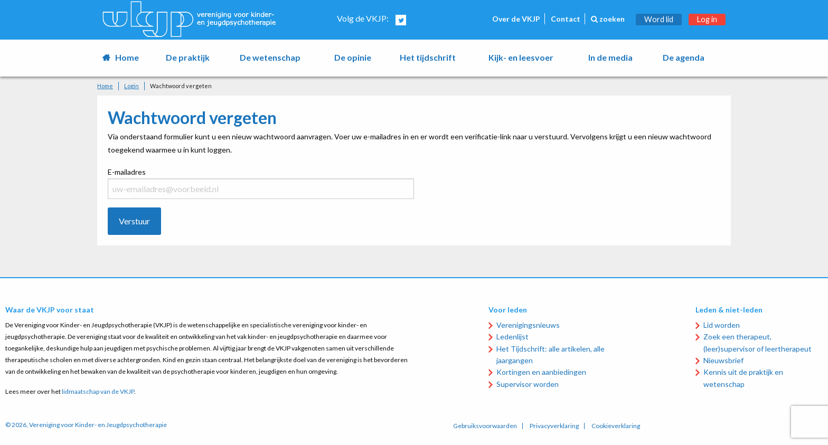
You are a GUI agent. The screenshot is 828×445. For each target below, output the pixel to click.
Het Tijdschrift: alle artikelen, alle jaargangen (550, 354)
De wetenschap (270, 57)
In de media (610, 57)
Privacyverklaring (554, 426)
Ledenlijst (512, 336)
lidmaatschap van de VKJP (98, 391)
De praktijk (188, 57)
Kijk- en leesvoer (520, 57)
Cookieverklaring (615, 426)
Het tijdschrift (428, 57)
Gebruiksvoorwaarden (485, 426)
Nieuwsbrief (723, 360)
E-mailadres (261, 172)
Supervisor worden (527, 384)
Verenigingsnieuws (528, 324)
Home (127, 57)
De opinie (352, 57)
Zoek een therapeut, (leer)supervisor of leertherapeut (757, 342)
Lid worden (721, 324)
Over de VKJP (516, 18)
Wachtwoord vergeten (181, 85)
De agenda (683, 57)
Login (131, 85)
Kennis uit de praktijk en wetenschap (743, 377)
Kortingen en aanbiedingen (541, 371)
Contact (565, 18)
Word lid (658, 19)
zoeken (608, 18)
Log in (707, 19)
